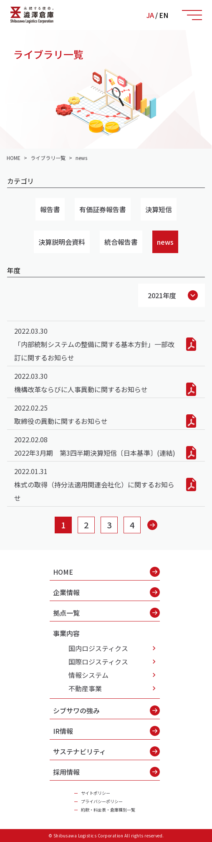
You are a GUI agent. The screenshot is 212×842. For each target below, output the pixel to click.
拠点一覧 (106, 613)
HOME (106, 572)
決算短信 (158, 209)
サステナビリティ (106, 751)
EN (163, 15)
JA (150, 15)
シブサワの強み (106, 710)
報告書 (50, 209)
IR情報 (106, 731)
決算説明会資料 (61, 242)
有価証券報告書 (102, 209)
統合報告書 (121, 242)
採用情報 (106, 772)
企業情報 (106, 592)
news (165, 242)
